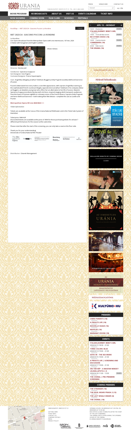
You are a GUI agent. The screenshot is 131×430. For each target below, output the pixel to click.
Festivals (83, 18)
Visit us (70, 13)
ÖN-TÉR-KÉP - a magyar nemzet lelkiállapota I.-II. (104, 370)
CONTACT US (118, 4)
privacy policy (53, 421)
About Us (56, 13)
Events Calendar (87, 13)
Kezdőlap (13, 28)
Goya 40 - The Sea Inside (101, 354)
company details (54, 417)
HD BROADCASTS (39, 13)
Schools (68, 18)
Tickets (119, 29)
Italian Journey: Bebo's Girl (103, 343)
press (50, 419)
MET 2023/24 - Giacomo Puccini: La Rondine (35, 28)
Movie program (18, 13)
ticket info (52, 414)
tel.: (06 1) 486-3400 (77, 9)
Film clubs (54, 18)
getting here (53, 412)
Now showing (17, 18)
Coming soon (37, 18)
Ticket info (107, 13)
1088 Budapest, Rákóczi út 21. (58, 9)
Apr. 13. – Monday (106, 25)
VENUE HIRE (103, 4)
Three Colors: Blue (99, 349)
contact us (52, 415)
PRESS (90, 4)
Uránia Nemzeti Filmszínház (104, 70)
